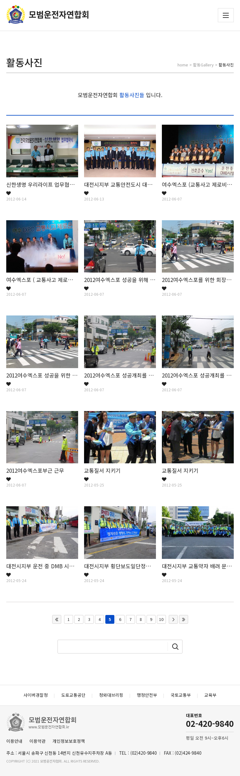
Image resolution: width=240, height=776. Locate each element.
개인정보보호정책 (68, 741)
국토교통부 (181, 695)
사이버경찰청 (35, 695)
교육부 (210, 695)
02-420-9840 (210, 723)
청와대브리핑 (111, 695)
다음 (173, 619)
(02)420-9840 (143, 753)
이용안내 (14, 741)
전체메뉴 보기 (226, 15)
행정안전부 (147, 695)
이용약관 (37, 741)
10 (161, 619)
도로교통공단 (73, 695)
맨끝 (183, 619)
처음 (56, 619)
